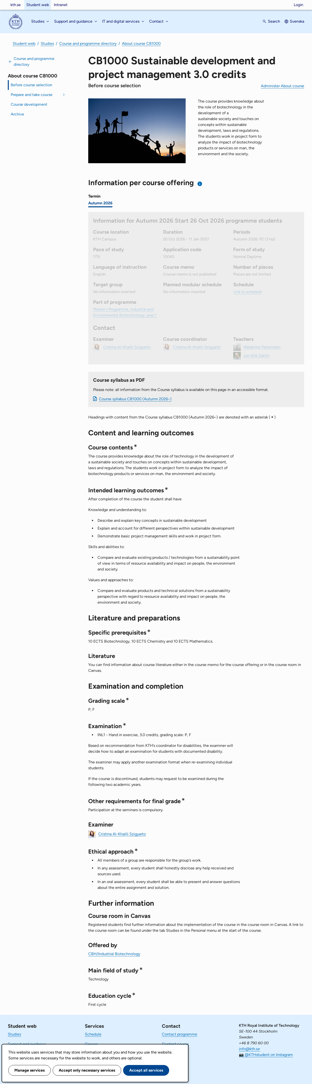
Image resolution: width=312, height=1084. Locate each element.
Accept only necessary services (87, 1070)
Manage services (29, 1070)
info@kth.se (249, 1048)
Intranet (61, 4)
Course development (29, 104)
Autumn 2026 (100, 203)
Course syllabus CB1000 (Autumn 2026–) (135, 399)
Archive (17, 114)
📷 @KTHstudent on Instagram (266, 1054)
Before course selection (31, 85)
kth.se (15, 4)
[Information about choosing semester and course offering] (200, 183)
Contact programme (179, 1034)
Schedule (93, 1034)
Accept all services (146, 1070)
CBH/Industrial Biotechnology (114, 953)
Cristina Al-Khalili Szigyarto (122, 833)
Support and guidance (27, 1044)
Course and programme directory (88, 43)
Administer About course (282, 86)
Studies (47, 43)
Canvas (91, 1044)
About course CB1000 (141, 43)
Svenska (297, 21)
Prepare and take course (31, 94)
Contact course (175, 1044)
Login (298, 4)
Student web (37, 4)
